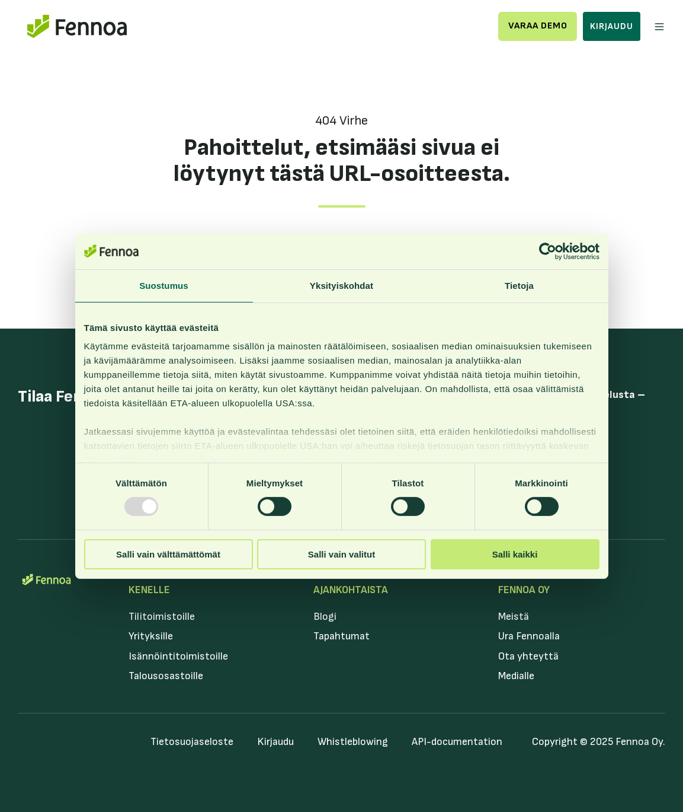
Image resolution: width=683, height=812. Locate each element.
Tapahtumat (341, 636)
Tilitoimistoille (162, 616)
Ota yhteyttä (528, 656)
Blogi (324, 616)
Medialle (516, 676)
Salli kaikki (515, 554)
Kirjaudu (611, 26)
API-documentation (457, 741)
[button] (659, 27)
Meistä (513, 616)
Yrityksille (151, 636)
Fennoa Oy (524, 590)
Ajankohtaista (350, 590)
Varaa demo (537, 25)
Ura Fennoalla (529, 636)
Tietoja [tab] (519, 285)
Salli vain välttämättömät (168, 554)
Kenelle (149, 590)
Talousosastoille (166, 676)
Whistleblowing (353, 741)
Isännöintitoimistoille (178, 656)
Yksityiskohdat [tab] (341, 285)
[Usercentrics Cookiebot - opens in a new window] (547, 251)
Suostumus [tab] (163, 285)
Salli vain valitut (341, 554)
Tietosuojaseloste (191, 741)
